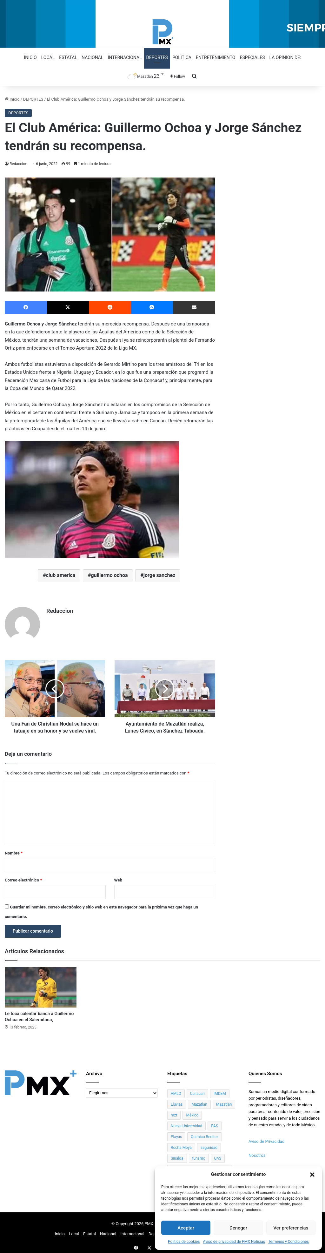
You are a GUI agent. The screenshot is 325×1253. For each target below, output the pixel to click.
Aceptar (185, 1228)
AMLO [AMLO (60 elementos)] (176, 1091)
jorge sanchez (159, 575)
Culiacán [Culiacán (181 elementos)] (197, 1091)
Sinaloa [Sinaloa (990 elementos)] (177, 1156)
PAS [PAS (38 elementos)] (214, 1123)
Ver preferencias (290, 1228)
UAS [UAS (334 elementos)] (218, 1156)
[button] (312, 1174)
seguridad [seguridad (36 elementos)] (209, 1145)
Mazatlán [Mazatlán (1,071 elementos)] (224, 1102)
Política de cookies (184, 1241)
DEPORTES (33, 99)
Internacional (125, 57)
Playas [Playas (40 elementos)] (176, 1134)
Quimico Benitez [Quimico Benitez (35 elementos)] (204, 1134)
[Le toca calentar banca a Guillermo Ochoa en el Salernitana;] (40, 985)
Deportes (157, 57)
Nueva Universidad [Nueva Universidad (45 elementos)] (186, 1123)
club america (61, 575)
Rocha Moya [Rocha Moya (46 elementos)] (181, 1145)
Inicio (30, 57)
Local (48, 57)
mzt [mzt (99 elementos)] (174, 1112)
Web (118, 877)
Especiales (252, 57)
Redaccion (18, 164)
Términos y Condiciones (288, 1241)
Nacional (92, 57)
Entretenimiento (215, 57)
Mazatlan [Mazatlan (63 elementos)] (199, 1102)
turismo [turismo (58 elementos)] (198, 1156)
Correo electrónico (23, 877)
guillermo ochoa (109, 575)
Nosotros (257, 1152)
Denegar (238, 1228)
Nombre (14, 850)
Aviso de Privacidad (266, 1138)
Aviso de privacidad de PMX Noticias (234, 1241)
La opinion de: (285, 57)
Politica (181, 57)
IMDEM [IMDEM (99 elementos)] (220, 1091)
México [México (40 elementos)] (192, 1112)
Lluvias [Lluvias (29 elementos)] (176, 1102)
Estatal (68, 57)
